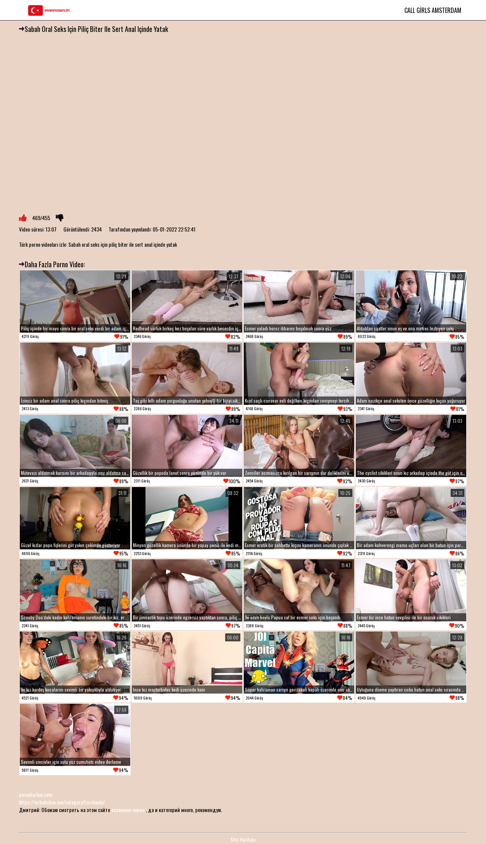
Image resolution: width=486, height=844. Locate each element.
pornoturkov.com (35, 794)
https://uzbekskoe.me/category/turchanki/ (62, 802)
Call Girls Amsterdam (432, 10)
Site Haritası (243, 839)
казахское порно (128, 810)
